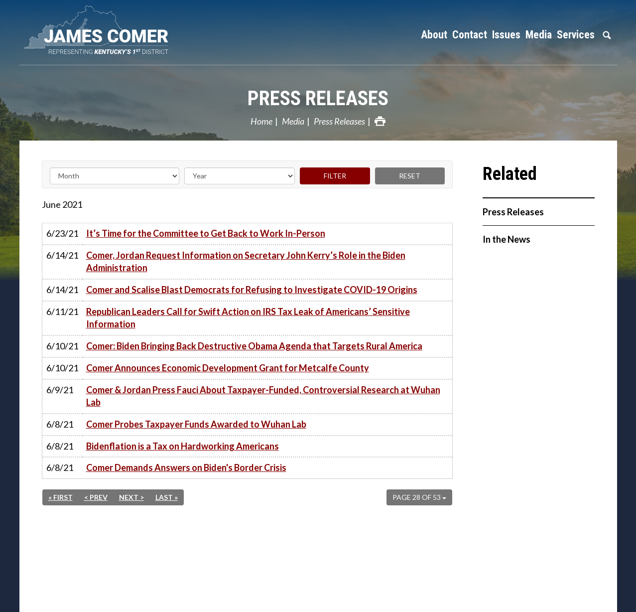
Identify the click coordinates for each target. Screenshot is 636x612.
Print (380, 121)
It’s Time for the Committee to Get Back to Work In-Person (205, 233)
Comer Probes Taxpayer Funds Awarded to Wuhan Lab (196, 424)
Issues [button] (506, 34)
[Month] (114, 175)
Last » (166, 497)
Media (293, 121)
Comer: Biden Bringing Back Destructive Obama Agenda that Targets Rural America (254, 345)
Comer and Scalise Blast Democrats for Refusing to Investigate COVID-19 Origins (251, 289)
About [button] (434, 34)
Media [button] (538, 34)
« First (60, 497)
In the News (506, 239)
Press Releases (318, 98)
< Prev (96, 497)
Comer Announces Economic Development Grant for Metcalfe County (227, 367)
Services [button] (576, 34)
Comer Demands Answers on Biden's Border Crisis (186, 467)
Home (261, 121)
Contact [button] (469, 34)
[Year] (239, 175)
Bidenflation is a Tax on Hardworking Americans (182, 446)
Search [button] (607, 35)
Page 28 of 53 (419, 497)
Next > (131, 497)
